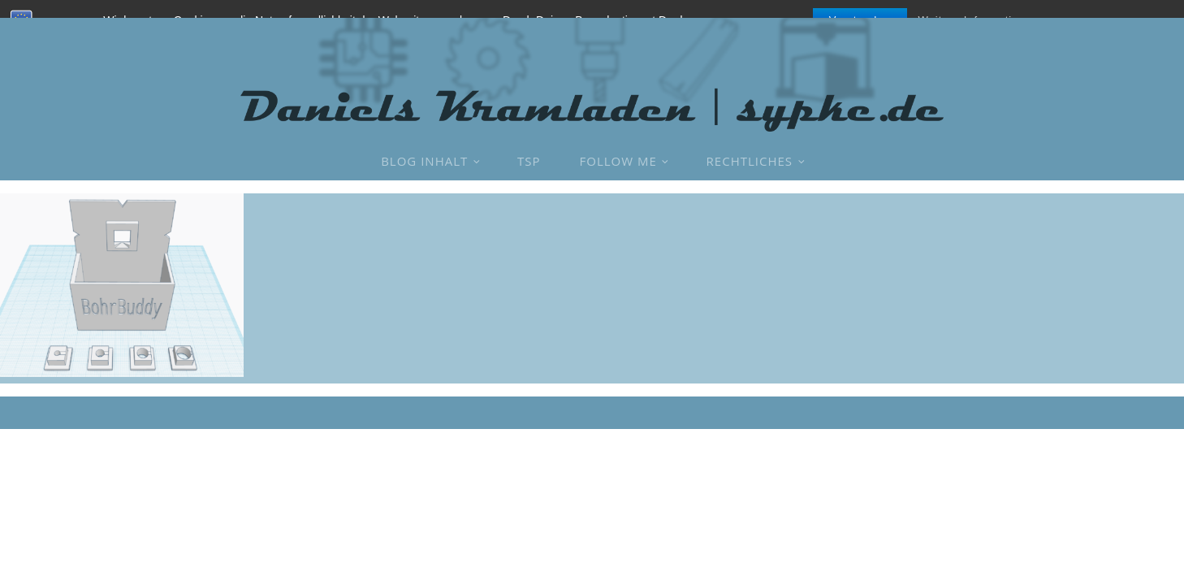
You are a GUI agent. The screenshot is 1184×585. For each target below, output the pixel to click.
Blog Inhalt (424, 161)
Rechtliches (750, 161)
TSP (529, 161)
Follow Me (618, 161)
